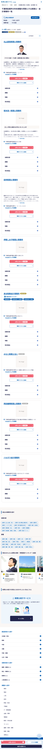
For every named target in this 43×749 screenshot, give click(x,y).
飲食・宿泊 (7, 703)
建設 (5, 688)
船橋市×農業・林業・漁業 (7, 547)
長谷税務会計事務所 (12, 293)
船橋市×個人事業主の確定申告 (21, 522)
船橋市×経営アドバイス (23, 530)
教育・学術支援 (8, 720)
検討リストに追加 (21, 83)
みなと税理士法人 (11, 354)
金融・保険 (7, 713)
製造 (5, 692)
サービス (6, 724)
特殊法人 (6, 735)
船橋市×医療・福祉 (19, 547)
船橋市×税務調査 (25, 528)
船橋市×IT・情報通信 (25, 541)
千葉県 (11, 5)
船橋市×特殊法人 (29, 547)
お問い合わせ (9, 742)
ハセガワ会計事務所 (12, 457)
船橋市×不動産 (16, 541)
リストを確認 (34, 742)
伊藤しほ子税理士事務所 (13, 239)
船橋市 (15, 5)
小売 (5, 696)
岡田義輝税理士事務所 (12, 403)
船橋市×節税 (17, 528)
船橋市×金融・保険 (37, 541)
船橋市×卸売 (28, 539)
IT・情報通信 (7, 710)
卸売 (5, 699)
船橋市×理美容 (5, 544)
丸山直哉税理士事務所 (12, 41)
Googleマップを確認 (10, 74)
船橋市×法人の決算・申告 (7, 522)
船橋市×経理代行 (33, 522)
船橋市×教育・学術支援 (15, 544)
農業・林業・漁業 (8, 728)
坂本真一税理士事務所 (12, 110)
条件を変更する (35, 17)
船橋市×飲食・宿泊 (6, 541)
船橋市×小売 (20, 539)
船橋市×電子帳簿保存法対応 (20, 525)
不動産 (5, 706)
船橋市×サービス (26, 544)
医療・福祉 (7, 731)
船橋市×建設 (4, 539)
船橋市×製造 (12, 539)
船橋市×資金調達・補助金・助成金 (9, 530)
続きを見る (22, 69)
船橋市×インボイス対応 (7, 525)
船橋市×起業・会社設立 (33, 525)
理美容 (5, 717)
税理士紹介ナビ (5, 5)
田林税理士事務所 (11, 179)
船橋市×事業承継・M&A (7, 528)
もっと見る (21, 618)
